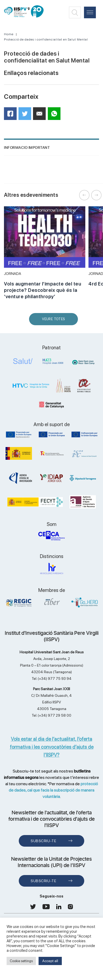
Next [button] (96, 195)
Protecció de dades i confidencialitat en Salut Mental (46, 39)
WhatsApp (55, 115)
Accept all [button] (50, 961)
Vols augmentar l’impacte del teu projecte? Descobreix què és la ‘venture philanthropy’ (42, 290)
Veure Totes (54, 321)
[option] (44, 255)
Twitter (26, 115)
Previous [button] (84, 195)
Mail (40, 116)
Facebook (12, 115)
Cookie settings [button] (21, 961)
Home (8, 34)
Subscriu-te (43, 841)
